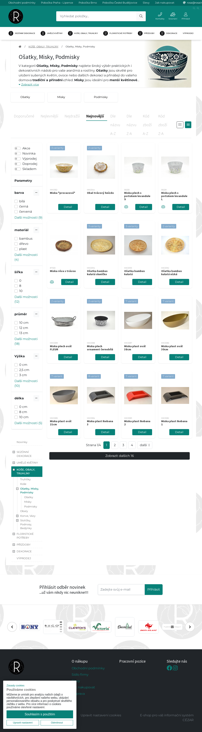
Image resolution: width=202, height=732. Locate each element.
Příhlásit (153, 589)
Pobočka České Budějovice (119, 2)
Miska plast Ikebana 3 (100, 422)
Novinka (28, 153)
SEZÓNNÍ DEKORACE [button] (24, 453)
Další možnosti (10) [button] (26, 383)
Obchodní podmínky (21, 2)
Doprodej (29, 164)
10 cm (24, 323)
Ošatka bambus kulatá (134, 272)
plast (23, 249)
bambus (25, 238)
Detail (68, 207)
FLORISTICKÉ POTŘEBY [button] (25, 535)
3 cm (23, 375)
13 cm (23, 333)
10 (21, 291)
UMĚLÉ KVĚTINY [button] (27, 462)
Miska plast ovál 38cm (135, 347)
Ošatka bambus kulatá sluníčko (97, 272)
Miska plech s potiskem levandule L (174, 196)
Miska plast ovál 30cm (172, 347)
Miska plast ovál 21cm (60, 422)
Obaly (24, 511)
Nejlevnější (49, 115)
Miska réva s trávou (63, 271)
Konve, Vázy (27, 515)
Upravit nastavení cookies (101, 715)
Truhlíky (25, 479)
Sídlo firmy (80, 674)
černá (23, 206)
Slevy (146, 2)
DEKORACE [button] (24, 551)
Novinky (22, 442)
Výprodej (29, 158)
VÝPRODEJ (188, 33)
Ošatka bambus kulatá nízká (171, 272)
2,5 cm (24, 370)
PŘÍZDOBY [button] (23, 544)
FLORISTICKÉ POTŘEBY (117, 33)
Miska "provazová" (62, 193)
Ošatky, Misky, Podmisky (80, 46)
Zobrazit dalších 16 (119, 456)
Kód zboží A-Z (147, 124)
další (145, 445)
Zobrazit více (29, 84)
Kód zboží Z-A (162, 124)
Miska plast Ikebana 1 (174, 422)
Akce (26, 148)
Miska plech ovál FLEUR (60, 347)
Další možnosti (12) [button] (26, 299)
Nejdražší (72, 115)
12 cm (23, 328)
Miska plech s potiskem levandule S (137, 196)
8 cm (23, 412)
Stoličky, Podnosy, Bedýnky (26, 524)
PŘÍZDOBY (146, 33)
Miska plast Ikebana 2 (137, 422)
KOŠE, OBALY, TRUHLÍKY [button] (26, 471)
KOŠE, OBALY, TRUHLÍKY (83, 33)
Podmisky (30, 506)
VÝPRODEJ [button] (24, 558)
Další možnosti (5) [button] (28, 423)
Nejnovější (95, 115)
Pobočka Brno (88, 2)
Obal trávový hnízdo (100, 193)
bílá (22, 201)
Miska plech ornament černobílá (100, 347)
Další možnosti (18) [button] (26, 341)
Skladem (29, 169)
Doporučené (24, 115)
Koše (23, 483)
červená (25, 211)
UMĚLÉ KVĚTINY (52, 33)
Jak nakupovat (164, 2)
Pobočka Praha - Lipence (57, 2)
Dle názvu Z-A (131, 124)
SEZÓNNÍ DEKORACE (22, 33)
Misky (27, 501)
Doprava (78, 693)
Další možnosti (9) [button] (28, 217)
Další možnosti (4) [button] (26, 257)
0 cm (23, 365)
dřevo (23, 244)
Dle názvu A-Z (115, 124)
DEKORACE (168, 33)
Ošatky (28, 497)
